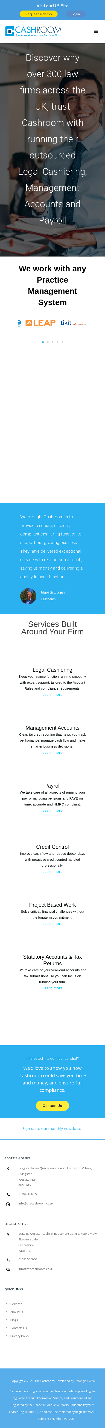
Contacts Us (18, 1328)
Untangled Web (85, 1381)
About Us (16, 1312)
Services (16, 1304)
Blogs (14, 1320)
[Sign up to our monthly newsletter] (53, 1128)
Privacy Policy (19, 1336)
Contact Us (52, 1106)
